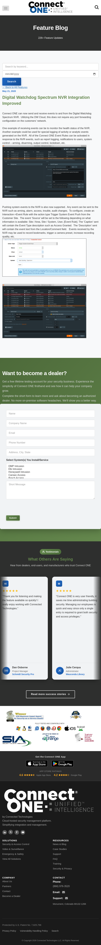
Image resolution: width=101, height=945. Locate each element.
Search (11, 81)
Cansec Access (50, 475)
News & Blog (59, 844)
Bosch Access (50, 478)
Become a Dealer (11, 896)
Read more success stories (50, 694)
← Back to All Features (14, 87)
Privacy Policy (9, 931)
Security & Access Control (15, 844)
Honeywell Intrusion (50, 472)
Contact (6, 891)
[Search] (97, 7)
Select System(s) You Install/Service (27, 460)
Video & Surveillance (13, 849)
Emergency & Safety (13, 854)
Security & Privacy (62, 868)
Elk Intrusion (50, 469)
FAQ (55, 859)
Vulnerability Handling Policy (34, 931)
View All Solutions (11, 859)
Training (57, 863)
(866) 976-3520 (61, 886)
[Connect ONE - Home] (51, 7)
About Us (7, 881)
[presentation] (27, 507)
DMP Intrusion (50, 466)
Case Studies (60, 849)
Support (57, 854)
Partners (6, 886)
